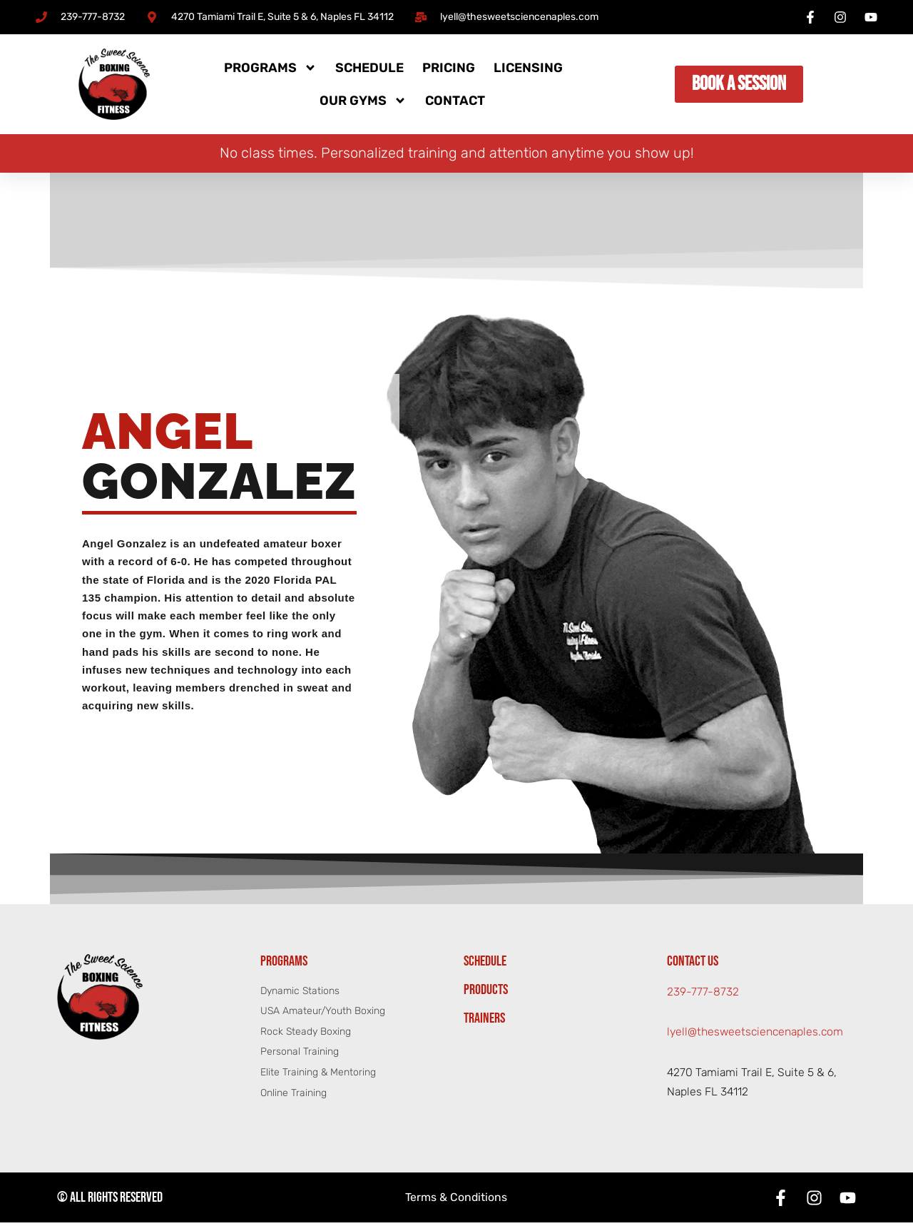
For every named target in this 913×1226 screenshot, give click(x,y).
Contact (455, 100)
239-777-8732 (703, 994)
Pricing (448, 68)
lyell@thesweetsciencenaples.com (757, 1035)
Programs (270, 67)
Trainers (484, 1020)
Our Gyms (363, 100)
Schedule (369, 68)
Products (486, 991)
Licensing (528, 68)
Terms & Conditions (456, 1201)
